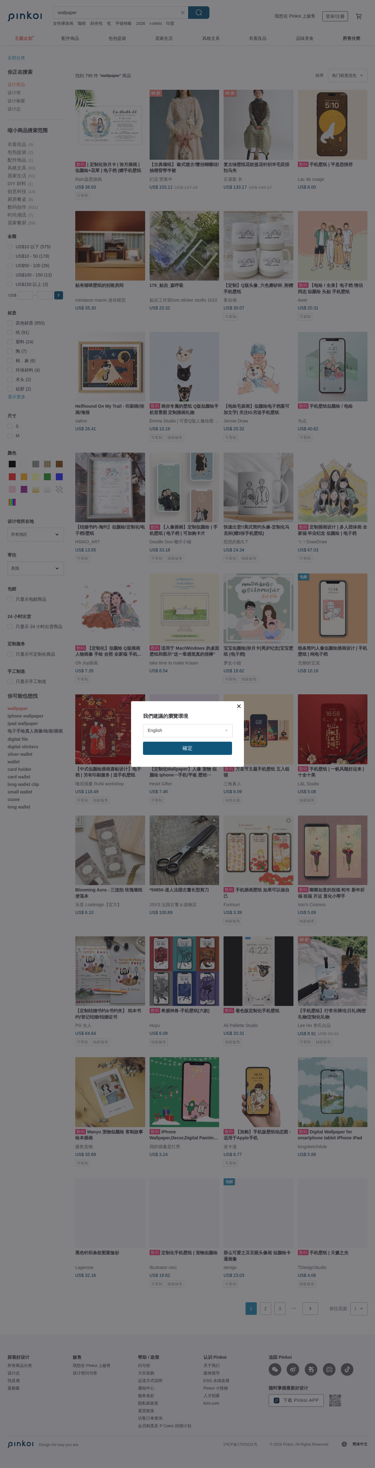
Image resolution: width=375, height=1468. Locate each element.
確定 (187, 748)
